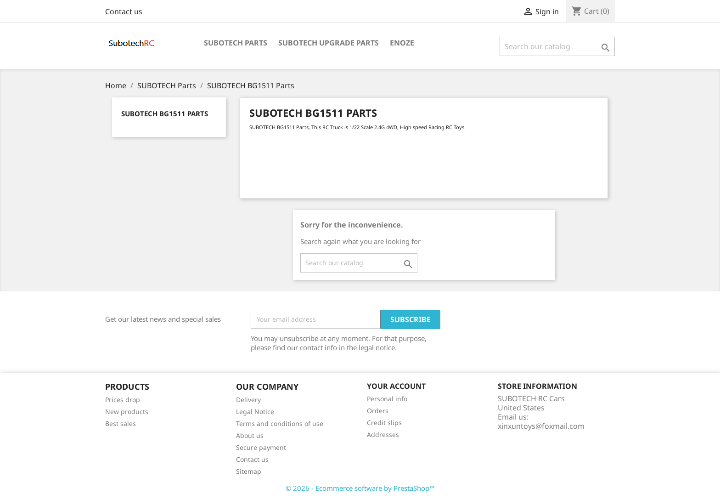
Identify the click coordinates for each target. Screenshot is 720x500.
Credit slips (384, 422)
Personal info (387, 398)
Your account (396, 386)
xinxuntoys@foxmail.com (541, 426)
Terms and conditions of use (279, 423)
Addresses (383, 434)
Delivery (248, 399)
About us (250, 435)
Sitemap (248, 471)
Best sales (120, 423)
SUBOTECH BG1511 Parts (164, 113)
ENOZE (402, 43)
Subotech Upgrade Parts (328, 43)
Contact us (123, 11)
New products (126, 411)
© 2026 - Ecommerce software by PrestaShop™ (360, 488)
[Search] (557, 46)
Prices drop (122, 399)
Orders (377, 410)
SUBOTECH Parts (235, 43)
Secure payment (261, 447)
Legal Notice (255, 411)
